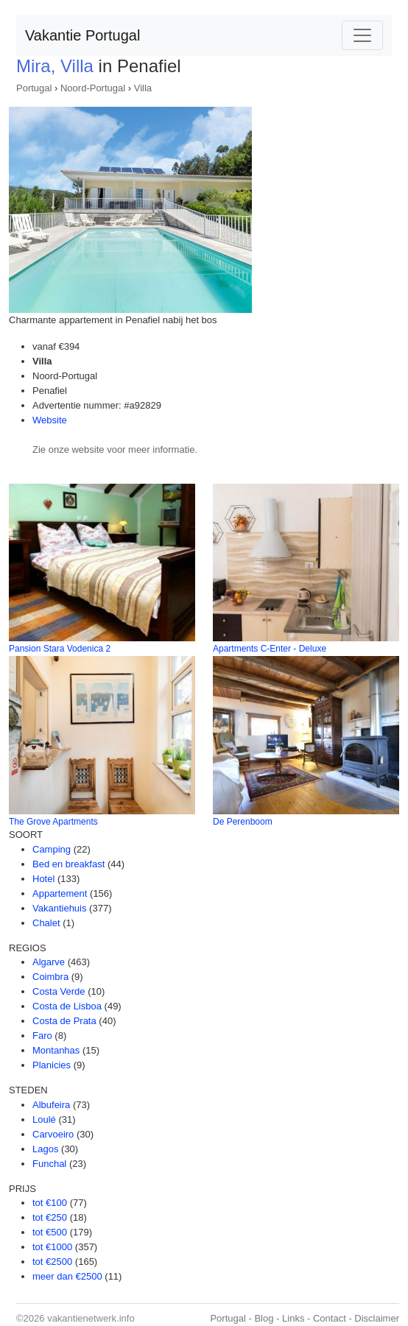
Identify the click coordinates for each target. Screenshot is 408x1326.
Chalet (46, 922)
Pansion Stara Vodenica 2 (59, 648)
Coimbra (50, 976)
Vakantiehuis (59, 908)
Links (293, 1318)
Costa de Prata (64, 1020)
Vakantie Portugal (82, 35)
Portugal (34, 88)
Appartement (59, 893)
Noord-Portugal (92, 88)
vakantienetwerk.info (91, 1318)
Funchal (49, 1163)
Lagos (45, 1148)
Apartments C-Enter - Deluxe (269, 648)
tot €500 (49, 1232)
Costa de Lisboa (67, 1006)
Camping (51, 849)
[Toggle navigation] (362, 35)
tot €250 (49, 1217)
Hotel (43, 878)
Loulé (44, 1119)
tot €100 (49, 1202)
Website (49, 420)
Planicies (51, 1065)
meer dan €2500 (67, 1276)
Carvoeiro (53, 1134)
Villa (143, 88)
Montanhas (56, 1050)
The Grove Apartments (53, 822)
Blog (263, 1318)
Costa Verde (58, 991)
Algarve (48, 961)
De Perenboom (242, 822)
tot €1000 (52, 1246)
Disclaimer (376, 1318)
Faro (42, 1035)
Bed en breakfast (68, 864)
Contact (329, 1318)
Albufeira (51, 1104)
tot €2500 (52, 1261)
